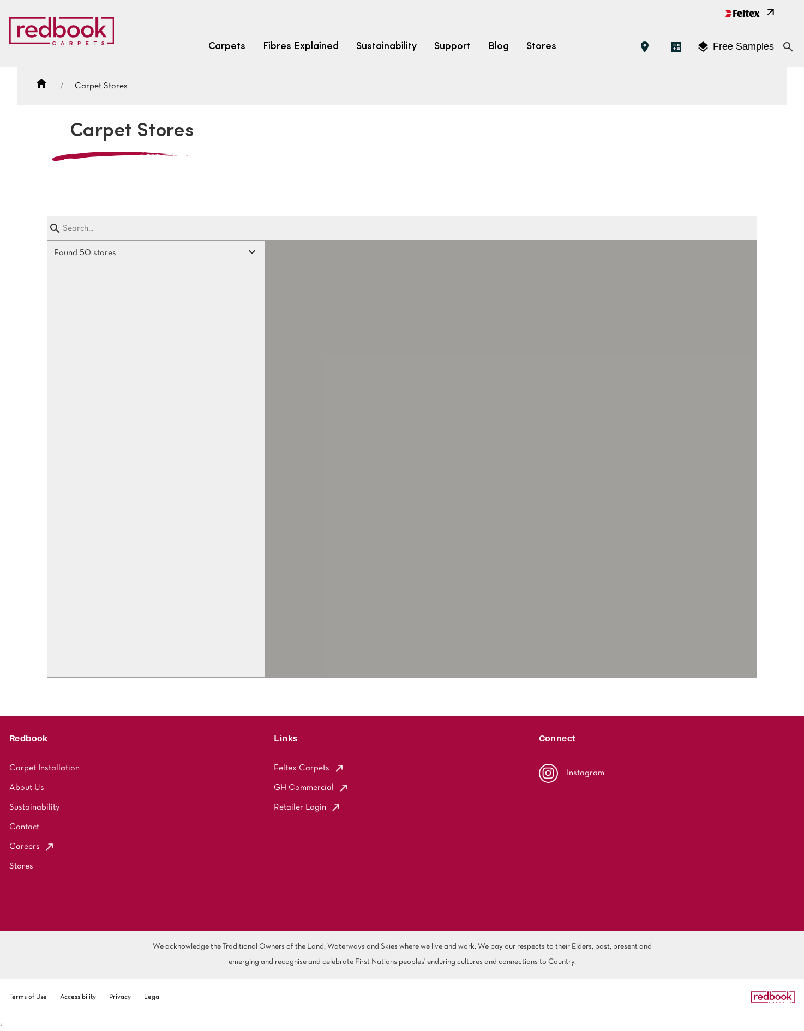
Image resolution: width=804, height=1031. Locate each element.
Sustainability (386, 46)
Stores (541, 46)
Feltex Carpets (309, 768)
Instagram (571, 773)
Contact (24, 827)
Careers (32, 846)
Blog (498, 46)
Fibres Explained (301, 46)
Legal (152, 997)
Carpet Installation (44, 768)
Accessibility (78, 997)
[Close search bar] (788, 46)
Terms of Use (28, 997)
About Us (26, 788)
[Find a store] (644, 46)
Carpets (226, 46)
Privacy (120, 997)
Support (452, 46)
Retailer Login (307, 807)
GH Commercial (311, 787)
